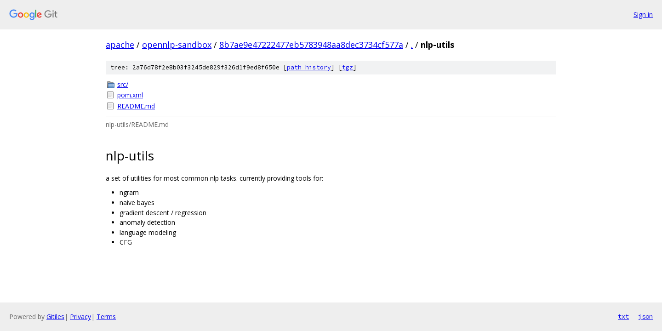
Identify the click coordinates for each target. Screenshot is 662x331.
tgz (347, 67)
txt (623, 316)
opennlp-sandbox (176, 44)
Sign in (643, 14)
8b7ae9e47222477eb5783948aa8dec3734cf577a (311, 44)
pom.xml (130, 95)
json (645, 316)
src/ (122, 84)
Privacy (80, 316)
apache (120, 44)
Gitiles (55, 316)
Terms (106, 316)
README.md (136, 106)
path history (309, 67)
